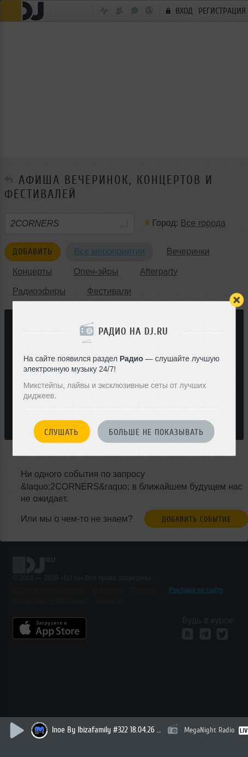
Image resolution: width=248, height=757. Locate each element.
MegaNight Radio (209, 730)
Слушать (61, 432)
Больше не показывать (156, 432)
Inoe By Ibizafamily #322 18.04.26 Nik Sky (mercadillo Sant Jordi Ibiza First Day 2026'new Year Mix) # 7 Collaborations (106, 730)
